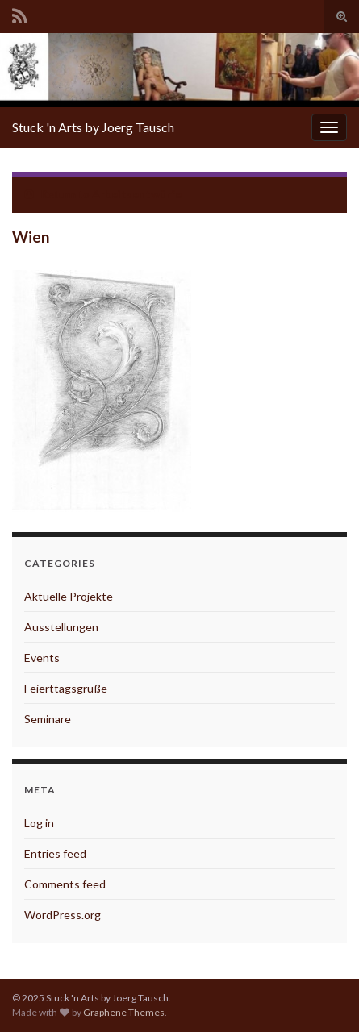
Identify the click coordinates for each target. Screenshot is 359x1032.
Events (42, 657)
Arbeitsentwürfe (137, 194)
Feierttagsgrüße (65, 688)
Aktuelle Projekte (68, 596)
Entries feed (55, 853)
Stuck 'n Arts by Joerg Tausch (93, 127)
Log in (39, 823)
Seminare (47, 719)
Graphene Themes (124, 1012)
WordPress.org (62, 915)
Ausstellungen (61, 627)
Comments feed (65, 884)
